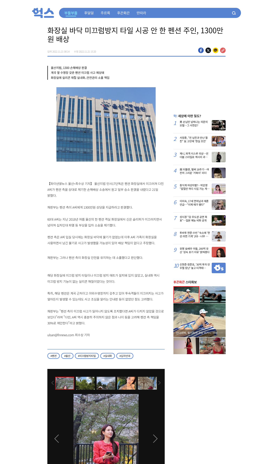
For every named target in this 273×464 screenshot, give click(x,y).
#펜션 (53, 356)
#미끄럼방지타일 (87, 356)
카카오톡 (215, 50)
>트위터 (208, 50)
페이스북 (201, 50)
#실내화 (107, 356)
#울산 (67, 356)
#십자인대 (124, 356)
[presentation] (52, 382)
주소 (223, 50)
